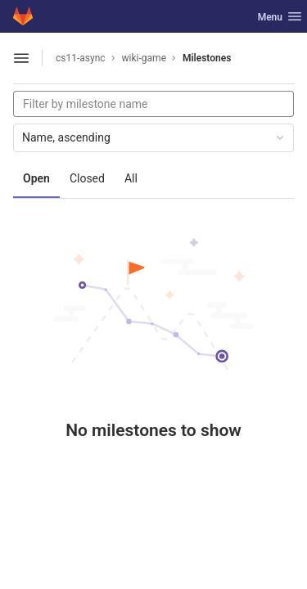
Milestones (207, 58)
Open (36, 178)
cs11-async (81, 58)
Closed (87, 178)
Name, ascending (154, 137)
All (131, 178)
